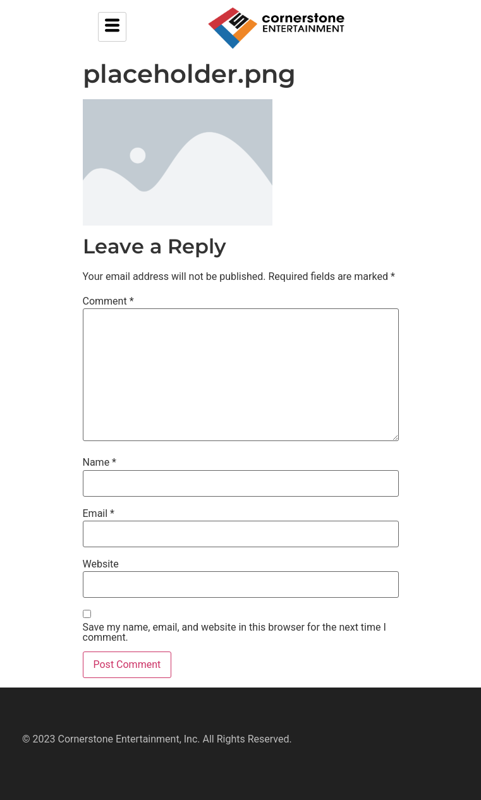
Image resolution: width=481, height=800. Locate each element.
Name (100, 463)
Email (98, 514)
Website (101, 564)
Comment (108, 301)
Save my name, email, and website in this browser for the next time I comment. (234, 632)
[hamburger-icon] (112, 27)
